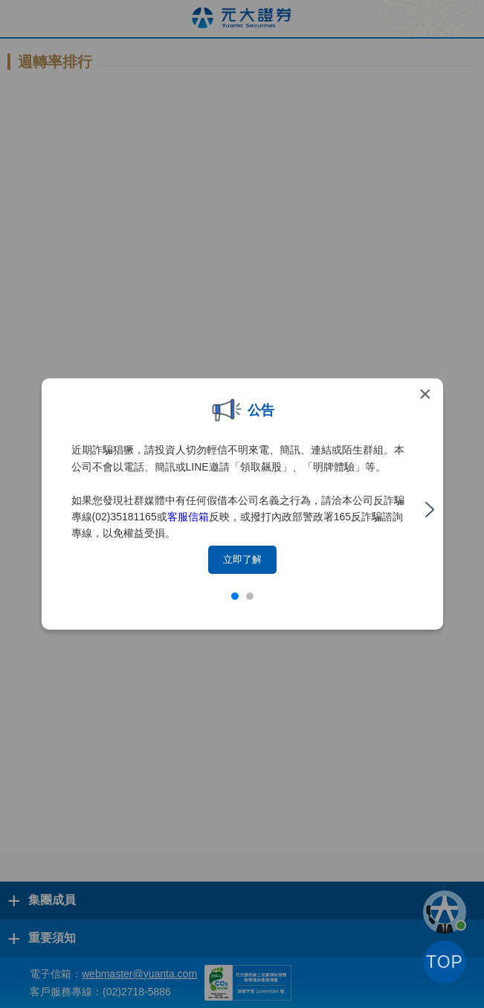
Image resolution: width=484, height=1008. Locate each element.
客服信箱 (188, 517)
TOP (444, 962)
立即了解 (242, 559)
